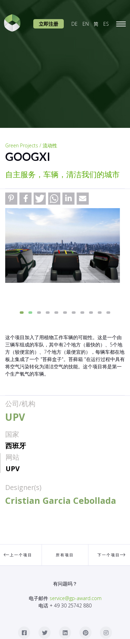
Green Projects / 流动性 (31, 145)
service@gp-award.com (76, 598)
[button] (11, 198)
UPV (13, 468)
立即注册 (48, 24)
